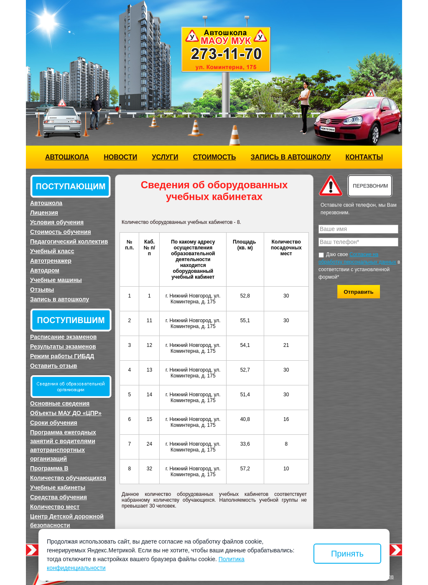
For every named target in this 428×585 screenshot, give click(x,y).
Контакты (364, 157)
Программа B (49, 468)
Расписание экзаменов (63, 337)
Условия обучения (57, 222)
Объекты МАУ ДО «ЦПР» (66, 413)
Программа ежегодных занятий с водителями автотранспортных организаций (63, 445)
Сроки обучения (53, 422)
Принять (347, 553)
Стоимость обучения (60, 231)
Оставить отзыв (53, 365)
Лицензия (44, 212)
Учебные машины (56, 280)
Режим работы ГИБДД (62, 356)
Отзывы (42, 289)
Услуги (165, 157)
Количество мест (54, 506)
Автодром (44, 270)
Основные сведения (59, 403)
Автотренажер (50, 260)
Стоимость (214, 157)
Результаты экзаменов (63, 346)
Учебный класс (52, 251)
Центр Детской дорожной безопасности (67, 521)
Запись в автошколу (291, 157)
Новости (120, 157)
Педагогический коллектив (69, 241)
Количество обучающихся (68, 478)
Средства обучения (58, 497)
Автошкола (67, 157)
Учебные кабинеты (57, 487)
